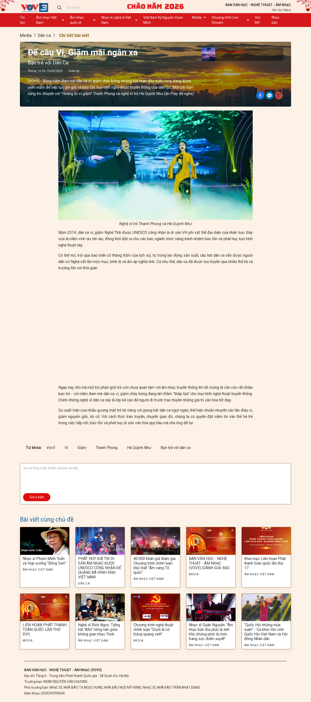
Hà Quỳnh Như (139, 447)
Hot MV (257, 20)
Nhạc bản (275, 20)
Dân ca (44, 35)
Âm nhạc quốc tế (77, 20)
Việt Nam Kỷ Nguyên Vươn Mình (163, 20)
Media (197, 17)
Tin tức (22, 20)
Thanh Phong (107, 447)
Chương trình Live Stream (225, 20)
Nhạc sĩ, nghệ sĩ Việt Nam (116, 20)
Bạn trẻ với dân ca (175, 447)
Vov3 (51, 447)
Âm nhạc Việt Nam (46, 20)
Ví (67, 447)
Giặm (82, 447)
